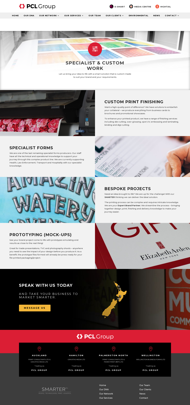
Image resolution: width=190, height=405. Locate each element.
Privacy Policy (54, 395)
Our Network (48, 16)
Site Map (23, 395)
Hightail (165, 6)
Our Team (95, 16)
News (156, 16)
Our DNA (29, 16)
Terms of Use (37, 395)
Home (15, 16)
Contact (171, 16)
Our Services (72, 16)
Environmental (139, 16)
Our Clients (113, 16)
